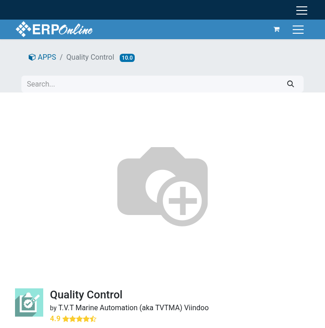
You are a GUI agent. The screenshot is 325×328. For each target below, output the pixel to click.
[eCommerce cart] (277, 29)
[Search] (291, 84)
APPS (42, 57)
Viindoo (196, 307)
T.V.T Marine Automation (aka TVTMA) (120, 307)
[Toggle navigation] (299, 29)
